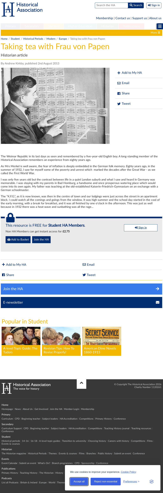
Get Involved (41, 409)
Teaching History (28, 473)
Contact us (122, 18)
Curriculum (7, 419)
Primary (10, 26)
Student (53, 26)
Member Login (71, 409)
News (18, 409)
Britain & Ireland (28, 482)
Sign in (141, 227)
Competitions (86, 419)
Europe (63, 39)
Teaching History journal (116, 428)
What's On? (44, 463)
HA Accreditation (68, 419)
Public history (105, 453)
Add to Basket (18, 239)
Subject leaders (50, 419)
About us (155, 18)
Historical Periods (33, 39)
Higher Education (80, 26)
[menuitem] (10, 26)
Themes (53, 453)
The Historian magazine (14, 453)
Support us (139, 18)
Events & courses (11, 444)
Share (123, 93)
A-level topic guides (61, 32)
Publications (131, 26)
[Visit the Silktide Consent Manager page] (151, 481)
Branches (91, 453)
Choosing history (116, 32)
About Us (28, 409)
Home (4, 39)
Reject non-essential (105, 481)
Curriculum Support (12, 428)
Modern (50, 39)
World (52, 482)
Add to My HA (129, 73)
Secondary (32, 26)
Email (123, 83)
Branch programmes (62, 463)
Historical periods (12, 32)
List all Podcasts (10, 482)
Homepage (7, 409)
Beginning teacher (30, 419)
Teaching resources (141, 428)
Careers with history (118, 441)
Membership (104, 18)
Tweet (124, 103)
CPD (17, 419)
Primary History (103, 419)
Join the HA (41, 239)
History (59, 473)
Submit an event (122, 453)
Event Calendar (9, 463)
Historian (107, 26)
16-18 (41, 32)
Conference (120, 419)
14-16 (30, 32)
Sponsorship (87, 463)
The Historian (46, 473)
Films (150, 441)
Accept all (79, 481)
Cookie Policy (128, 472)
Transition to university (89, 32)
